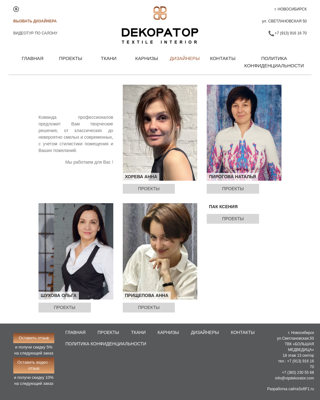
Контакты (222, 58)
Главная (33, 58)
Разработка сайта (283, 389)
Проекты (70, 58)
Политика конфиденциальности (274, 62)
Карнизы (146, 58)
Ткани (109, 58)
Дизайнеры (185, 58)
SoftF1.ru (306, 389)
